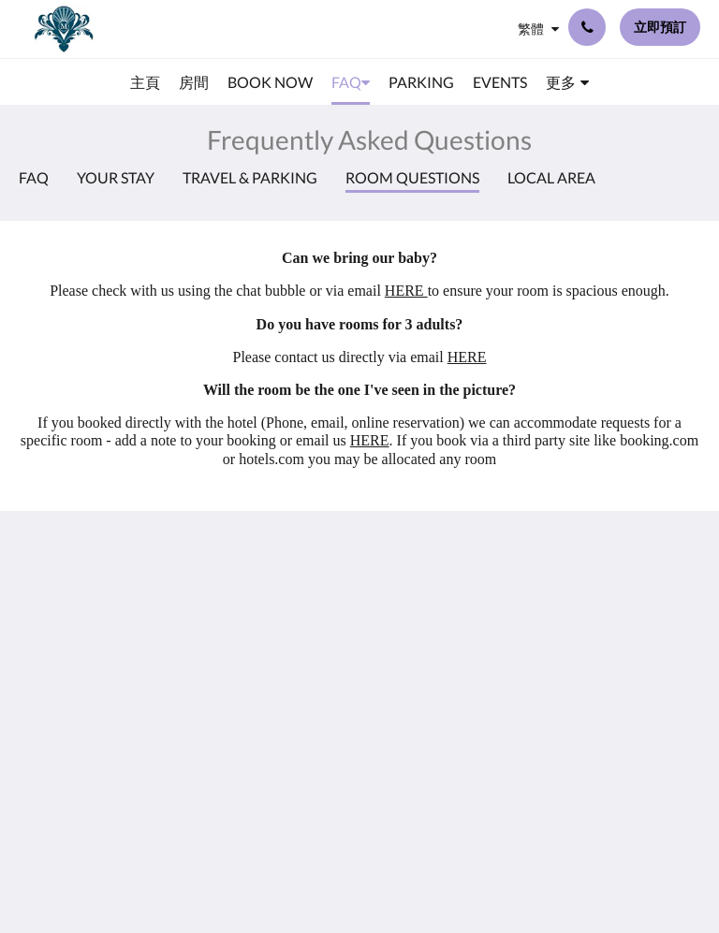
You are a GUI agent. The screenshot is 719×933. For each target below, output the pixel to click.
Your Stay (115, 177)
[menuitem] (145, 82)
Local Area (551, 177)
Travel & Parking (250, 177)
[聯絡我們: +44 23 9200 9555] (587, 27)
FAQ (34, 177)
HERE (406, 291)
